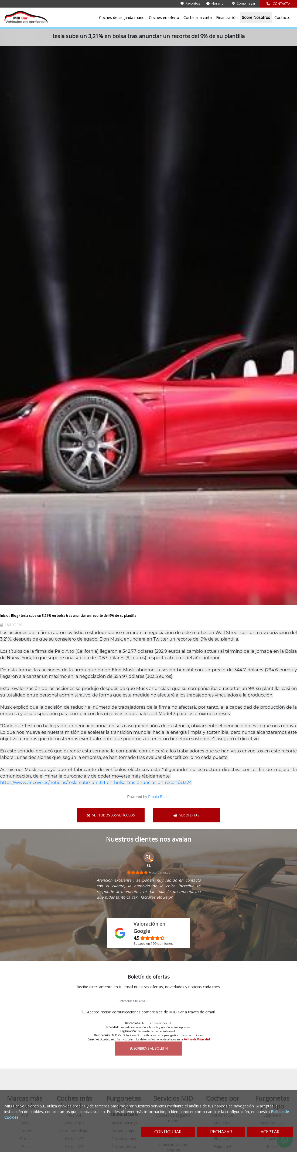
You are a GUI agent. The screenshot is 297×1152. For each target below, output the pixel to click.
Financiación (227, 17)
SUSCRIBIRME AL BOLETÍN (148, 1048)
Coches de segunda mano (122, 17)
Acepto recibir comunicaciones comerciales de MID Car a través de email (151, 1011)
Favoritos (190, 3)
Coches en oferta (164, 17)
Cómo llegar (243, 3)
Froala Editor (159, 797)
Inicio (4, 615)
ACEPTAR (270, 1132)
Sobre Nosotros (256, 17)
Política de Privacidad (197, 1039)
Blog (15, 615)
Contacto (282, 17)
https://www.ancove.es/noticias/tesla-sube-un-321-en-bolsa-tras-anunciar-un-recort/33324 (96, 782)
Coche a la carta (197, 17)
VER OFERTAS (186, 815)
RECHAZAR (221, 1132)
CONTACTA (278, 3)
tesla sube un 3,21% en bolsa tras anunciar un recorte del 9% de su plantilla (78, 615)
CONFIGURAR (168, 1132)
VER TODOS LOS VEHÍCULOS (111, 815)
